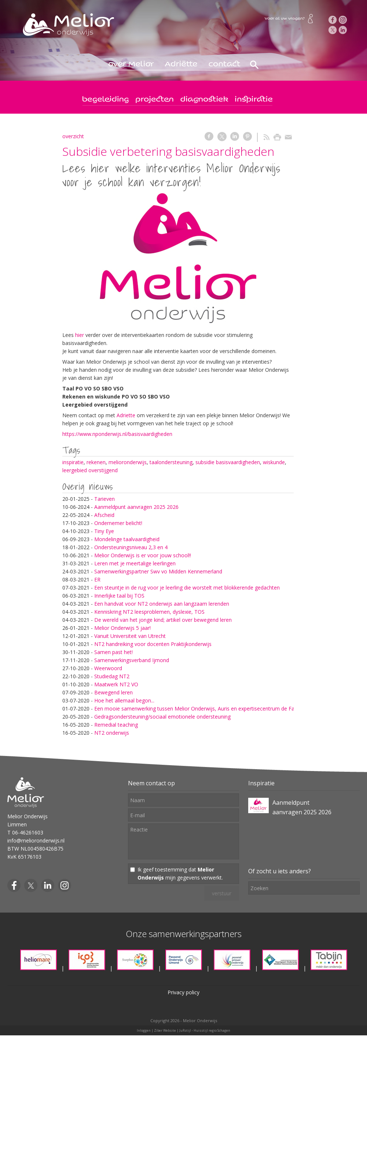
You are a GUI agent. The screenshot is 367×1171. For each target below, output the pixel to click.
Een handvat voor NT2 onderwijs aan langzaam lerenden (161, 603)
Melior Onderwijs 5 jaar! (122, 627)
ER (97, 579)
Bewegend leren (113, 692)
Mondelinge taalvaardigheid (126, 539)
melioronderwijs (128, 462)
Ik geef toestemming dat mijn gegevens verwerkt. (180, 873)
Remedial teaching (116, 724)
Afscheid (104, 514)
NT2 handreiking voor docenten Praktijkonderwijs (153, 643)
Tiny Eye (104, 531)
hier (79, 334)
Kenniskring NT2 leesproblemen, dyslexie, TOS (149, 611)
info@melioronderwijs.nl (36, 840)
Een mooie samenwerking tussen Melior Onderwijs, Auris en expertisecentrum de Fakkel (199, 708)
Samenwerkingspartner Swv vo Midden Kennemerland (158, 571)
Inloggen (144, 1030)
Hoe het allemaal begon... (124, 700)
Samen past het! (113, 652)
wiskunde (274, 462)
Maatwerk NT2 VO (116, 684)
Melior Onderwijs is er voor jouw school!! (142, 555)
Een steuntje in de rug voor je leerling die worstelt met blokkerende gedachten (187, 587)
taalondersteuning (171, 462)
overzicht (73, 136)
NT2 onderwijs (111, 732)
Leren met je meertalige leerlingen (135, 563)
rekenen (96, 462)
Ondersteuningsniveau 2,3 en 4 (131, 547)
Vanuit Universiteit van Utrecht (130, 635)
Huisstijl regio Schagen (212, 1030)
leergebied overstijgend (90, 470)
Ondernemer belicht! (118, 523)
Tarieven (104, 498)
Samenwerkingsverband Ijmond (131, 660)
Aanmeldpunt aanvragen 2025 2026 (136, 506)
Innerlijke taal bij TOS (119, 595)
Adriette (127, 415)
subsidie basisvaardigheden (227, 462)
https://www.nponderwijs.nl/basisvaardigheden (117, 433)
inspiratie (73, 462)
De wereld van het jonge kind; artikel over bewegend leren (163, 619)
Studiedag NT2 (111, 676)
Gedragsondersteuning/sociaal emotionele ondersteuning (162, 716)
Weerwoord (108, 668)
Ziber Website (165, 1030)
